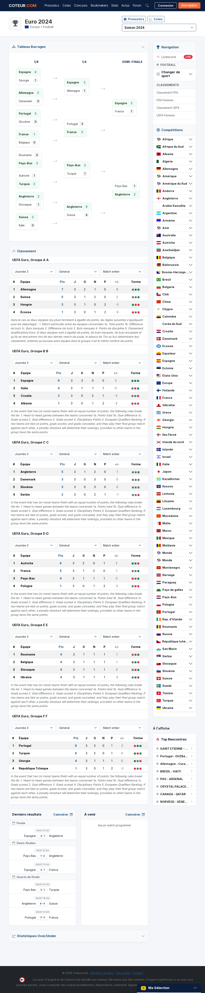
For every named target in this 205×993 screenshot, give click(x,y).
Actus (126, 5)
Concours (80, 5)
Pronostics (51, 5)
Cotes (66, 5)
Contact (138, 973)
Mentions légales (102, 973)
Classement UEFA (168, 107)
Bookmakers (99, 5)
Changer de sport (168, 74)
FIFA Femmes (165, 100)
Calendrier (63, 814)
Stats (114, 5)
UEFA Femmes (166, 115)
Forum (137, 5)
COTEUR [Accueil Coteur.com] (22, 5)
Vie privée (123, 973)
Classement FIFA (167, 92)
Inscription (189, 5)
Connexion (165, 5)
